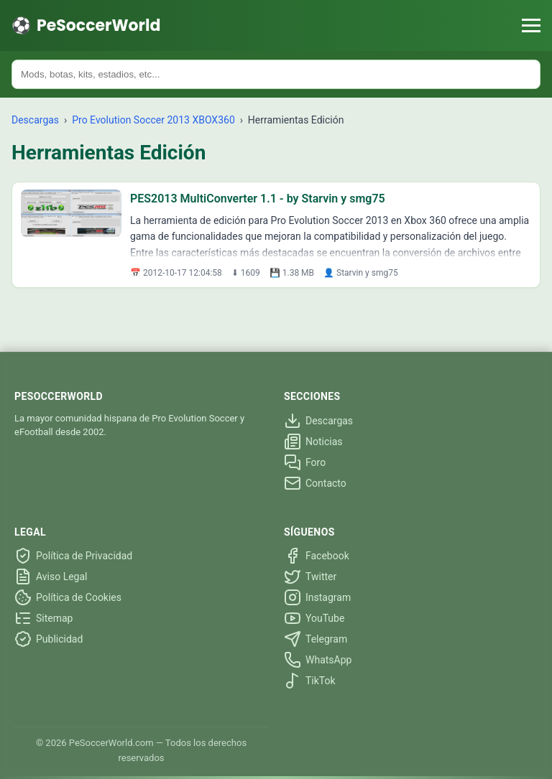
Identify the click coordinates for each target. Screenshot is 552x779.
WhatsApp (317, 659)
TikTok (310, 680)
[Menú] (531, 25)
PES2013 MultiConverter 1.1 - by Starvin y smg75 (257, 198)
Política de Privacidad (73, 555)
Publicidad (48, 639)
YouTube (314, 618)
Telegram (315, 639)
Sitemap (43, 618)
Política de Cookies (67, 597)
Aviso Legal (51, 576)
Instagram (317, 597)
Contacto (315, 483)
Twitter (310, 576)
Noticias (313, 441)
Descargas (35, 120)
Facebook (316, 555)
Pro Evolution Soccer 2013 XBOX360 (154, 120)
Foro (305, 462)
